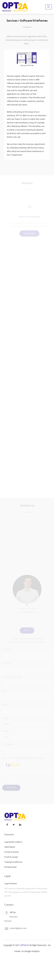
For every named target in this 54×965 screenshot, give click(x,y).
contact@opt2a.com (18, 928)
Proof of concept (11, 857)
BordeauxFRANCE (11, 917)
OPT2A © (24, 945)
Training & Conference (13, 862)
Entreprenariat (10, 867)
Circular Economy (11, 852)
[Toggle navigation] (48, 6)
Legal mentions (10, 884)
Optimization (9, 847)
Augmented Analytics (13, 842)
